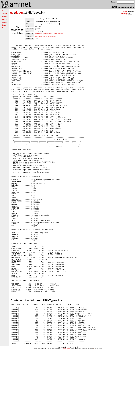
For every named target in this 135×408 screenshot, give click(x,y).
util (12, 12)
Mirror (125, 11)
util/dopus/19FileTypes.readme (45, 36)
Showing (124, 13)
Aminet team (66, 407)
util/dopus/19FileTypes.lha (43, 34)
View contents (58, 34)
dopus (19, 12)
